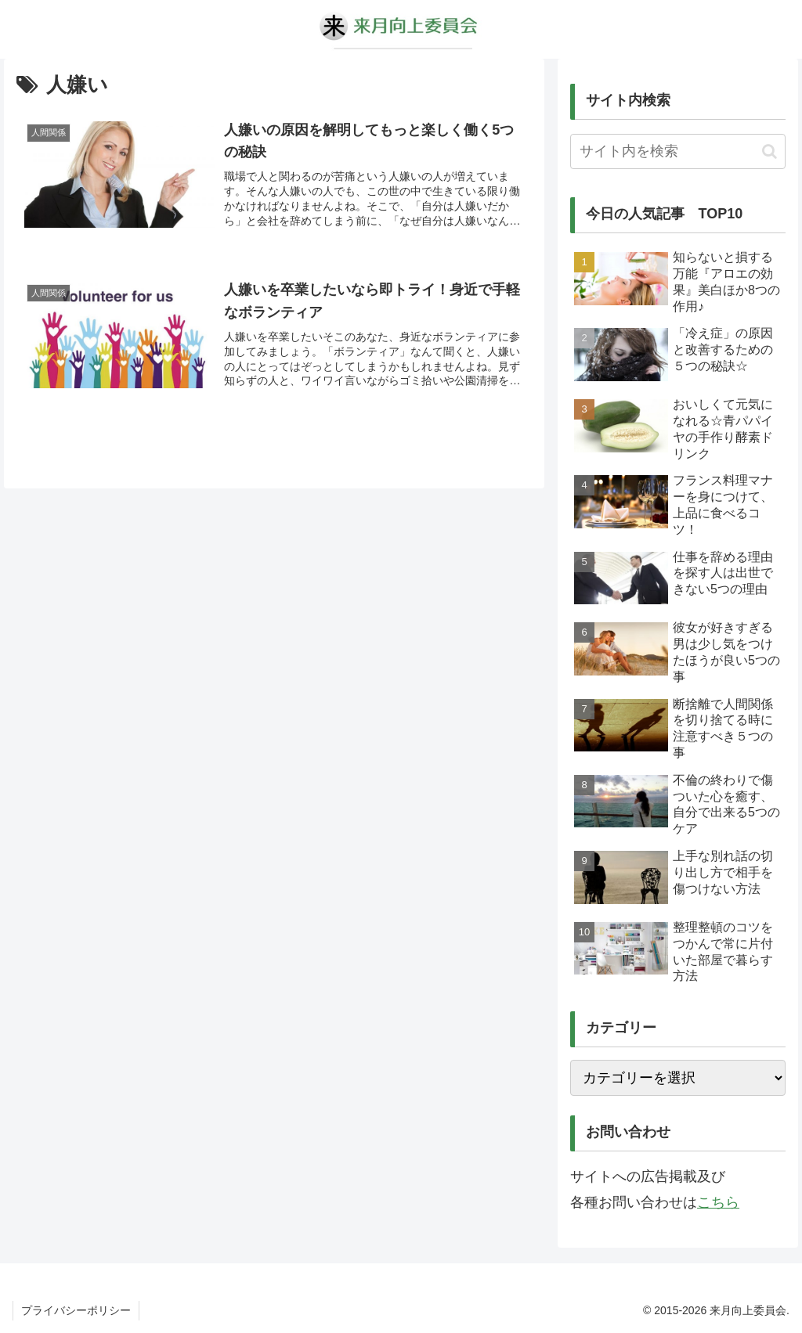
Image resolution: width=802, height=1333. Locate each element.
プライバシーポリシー (76, 1310)
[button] (769, 151)
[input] (677, 151)
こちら (718, 1202)
